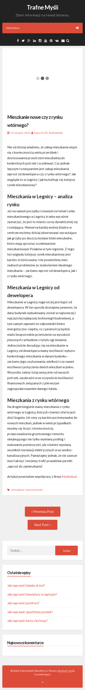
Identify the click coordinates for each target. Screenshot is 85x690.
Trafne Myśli (42, 7)
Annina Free (65, 670)
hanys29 (39, 132)
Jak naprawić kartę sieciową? (27, 621)
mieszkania (17, 489)
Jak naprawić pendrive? (23, 603)
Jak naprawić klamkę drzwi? (26, 585)
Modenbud (69, 476)
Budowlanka (56, 132)
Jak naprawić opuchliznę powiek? (30, 612)
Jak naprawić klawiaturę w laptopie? (32, 594)
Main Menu (42, 28)
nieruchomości (34, 489)
